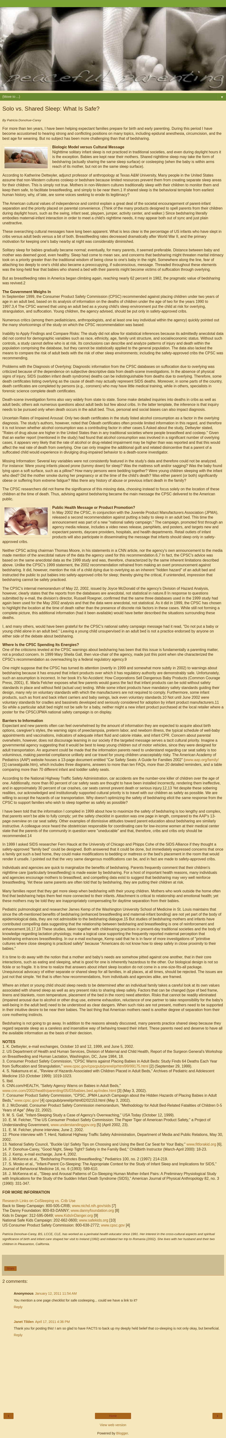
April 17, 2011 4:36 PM (52, 1322)
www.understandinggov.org (73, 1125)
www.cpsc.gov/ (26, 1100)
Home (113, 1416)
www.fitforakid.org (201, 1144)
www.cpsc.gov (113, 1225)
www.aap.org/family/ (202, 760)
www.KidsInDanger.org (74, 1215)
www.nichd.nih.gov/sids (91, 1206)
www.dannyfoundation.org (92, 1210)
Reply (18, 1307)
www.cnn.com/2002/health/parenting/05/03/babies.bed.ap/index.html (59, 1091)
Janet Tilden (24, 1322)
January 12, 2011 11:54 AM (56, 1293)
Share (10, 1268)
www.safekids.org (93, 1220)
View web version (113, 1425)
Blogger (122, 1433)
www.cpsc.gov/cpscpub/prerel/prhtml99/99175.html (106, 1066)
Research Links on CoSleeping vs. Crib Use (38, 1201)
